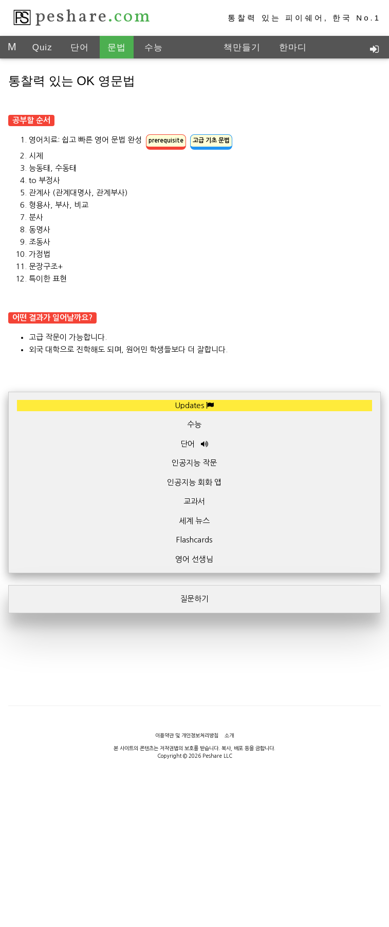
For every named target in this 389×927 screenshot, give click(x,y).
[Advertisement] (195, 696)
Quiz (42, 47)
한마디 (293, 47)
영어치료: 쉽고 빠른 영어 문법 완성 (130, 140)
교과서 (194, 501)
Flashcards (194, 539)
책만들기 (242, 47)
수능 (153, 47)
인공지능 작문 (194, 463)
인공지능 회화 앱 (194, 482)
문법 (116, 47)
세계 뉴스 (194, 521)
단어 (79, 47)
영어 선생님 (194, 559)
